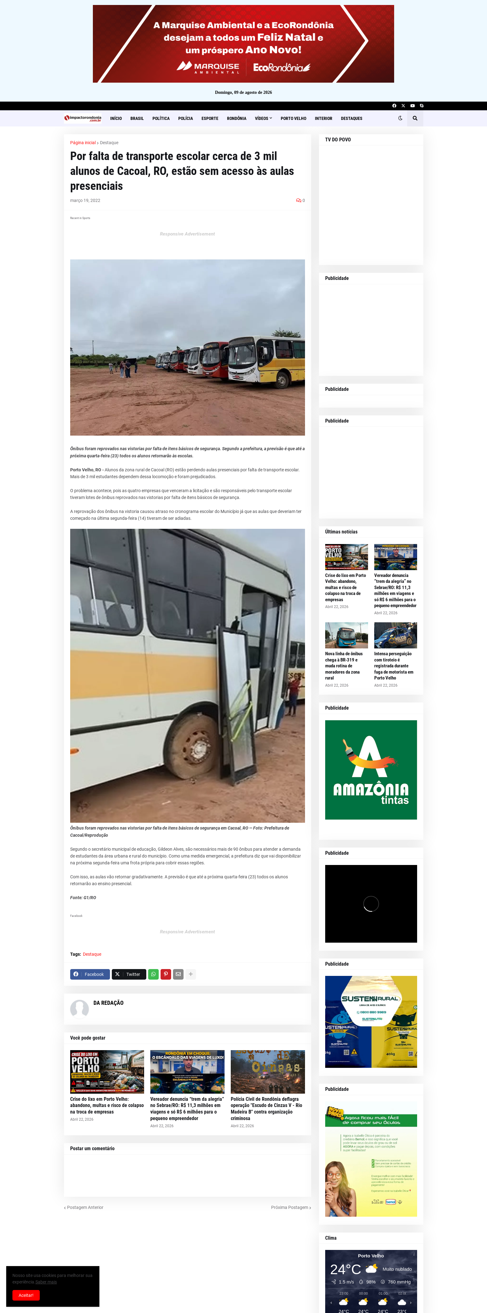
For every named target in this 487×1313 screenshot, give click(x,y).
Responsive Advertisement (187, 234)
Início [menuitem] (116, 118)
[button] (400, 118)
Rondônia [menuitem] (236, 118)
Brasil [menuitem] (137, 118)
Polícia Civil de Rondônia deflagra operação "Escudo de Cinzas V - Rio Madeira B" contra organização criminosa (266, 1108)
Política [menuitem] (161, 118)
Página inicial (83, 142)
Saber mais (46, 1281)
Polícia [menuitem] (185, 118)
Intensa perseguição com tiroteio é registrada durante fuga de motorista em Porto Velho (393, 666)
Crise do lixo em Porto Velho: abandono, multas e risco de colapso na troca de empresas (107, 1105)
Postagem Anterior (85, 1207)
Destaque (109, 142)
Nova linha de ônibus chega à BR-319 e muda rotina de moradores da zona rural (344, 666)
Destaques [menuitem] (351, 118)
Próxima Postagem (289, 1207)
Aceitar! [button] (26, 1295)
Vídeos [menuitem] (261, 118)
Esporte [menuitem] (210, 118)
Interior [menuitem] (323, 118)
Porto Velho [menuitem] (293, 118)
